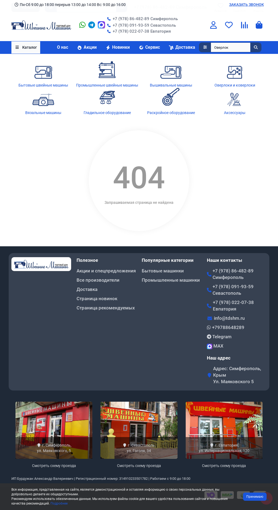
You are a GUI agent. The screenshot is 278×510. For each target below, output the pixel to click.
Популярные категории (168, 260)
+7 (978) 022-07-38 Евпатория (138, 32)
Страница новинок (97, 298)
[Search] (236, 48)
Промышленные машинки (171, 280)
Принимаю (254, 497)
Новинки (117, 47)
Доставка (182, 47)
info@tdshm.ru (229, 318)
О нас (62, 47)
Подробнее (59, 503)
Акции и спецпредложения (106, 271)
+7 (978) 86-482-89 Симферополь (141, 19)
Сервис (149, 47)
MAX (215, 346)
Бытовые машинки (163, 271)
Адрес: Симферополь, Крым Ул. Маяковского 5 (237, 375)
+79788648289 (225, 327)
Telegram (219, 336)
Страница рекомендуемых (106, 308)
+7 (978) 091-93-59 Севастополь (140, 26)
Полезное (87, 260)
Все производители (98, 280)
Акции (87, 47)
